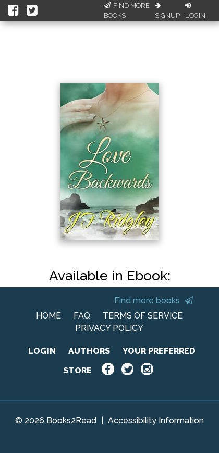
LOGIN (42, 351)
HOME (48, 316)
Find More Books (127, 11)
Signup (167, 11)
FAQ (82, 316)
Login (195, 11)
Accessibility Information (156, 420)
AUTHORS (89, 351)
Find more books (153, 300)
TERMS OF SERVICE (142, 316)
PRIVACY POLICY (109, 328)
